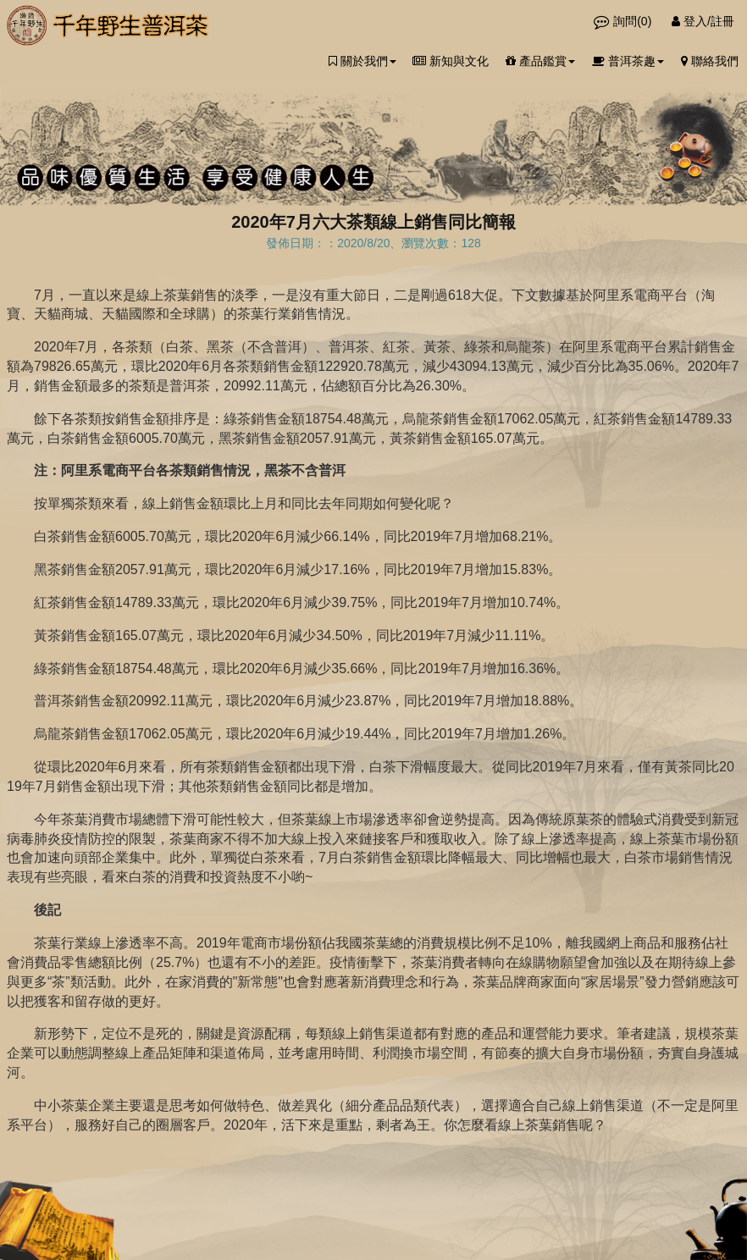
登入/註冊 (703, 21)
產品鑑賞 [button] (540, 61)
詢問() (624, 21)
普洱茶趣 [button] (628, 61)
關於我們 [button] (362, 61)
